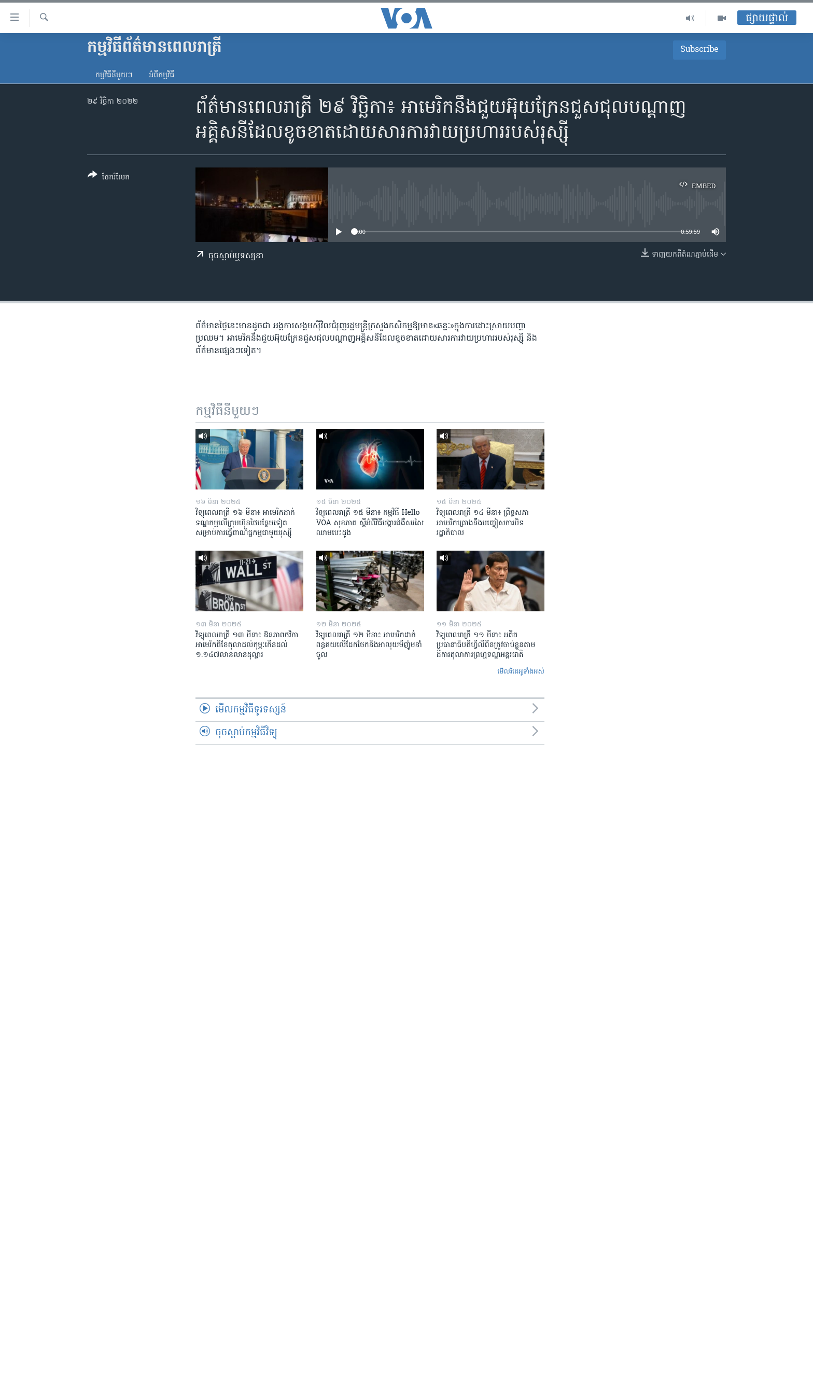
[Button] (109, 178)
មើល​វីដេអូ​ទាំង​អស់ (520, 672)
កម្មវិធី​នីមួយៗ (113, 75)
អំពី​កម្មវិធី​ (161, 75)
